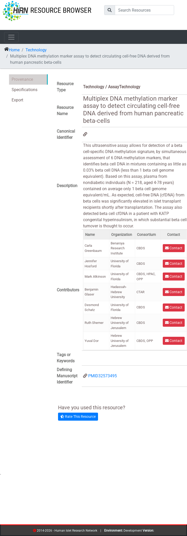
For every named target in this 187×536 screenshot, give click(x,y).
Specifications (24, 89)
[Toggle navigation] (11, 37)
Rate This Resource (78, 416)
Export (17, 100)
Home (14, 49)
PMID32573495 (102, 375)
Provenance (22, 79)
